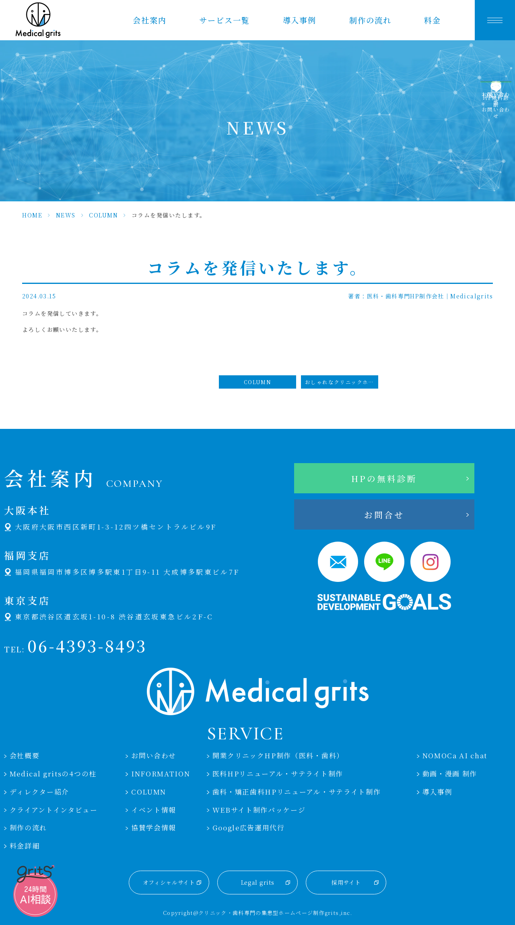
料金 (432, 19)
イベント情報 (153, 810)
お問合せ (384, 515)
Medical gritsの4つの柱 (53, 773)
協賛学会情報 (153, 827)
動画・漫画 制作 (450, 773)
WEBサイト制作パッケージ (259, 810)
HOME (32, 215)
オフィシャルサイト (169, 882)
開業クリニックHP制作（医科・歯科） (278, 755)
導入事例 (300, 19)
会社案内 (150, 19)
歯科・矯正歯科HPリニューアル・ (296, 792)
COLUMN (103, 215)
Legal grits (257, 882)
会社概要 (25, 755)
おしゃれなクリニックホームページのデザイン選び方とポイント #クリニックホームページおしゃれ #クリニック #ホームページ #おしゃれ (341, 382)
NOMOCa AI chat (455, 755)
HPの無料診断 (384, 478)
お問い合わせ (153, 755)
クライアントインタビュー (54, 810)
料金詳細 (25, 846)
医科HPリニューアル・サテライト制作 (277, 773)
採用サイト (346, 882)
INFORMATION (160, 773)
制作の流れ (370, 19)
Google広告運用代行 (248, 827)
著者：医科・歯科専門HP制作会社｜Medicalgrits (420, 296)
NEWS (66, 215)
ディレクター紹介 (40, 792)
